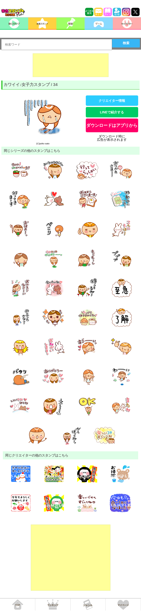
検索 (126, 43)
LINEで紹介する (112, 112)
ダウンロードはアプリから (111, 125)
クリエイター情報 (112, 101)
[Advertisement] (71, 65)
